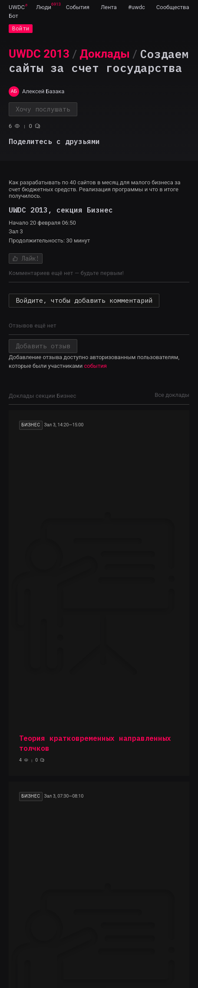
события (95, 366)
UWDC (17, 7)
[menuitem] (17, 7)
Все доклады (172, 395)
